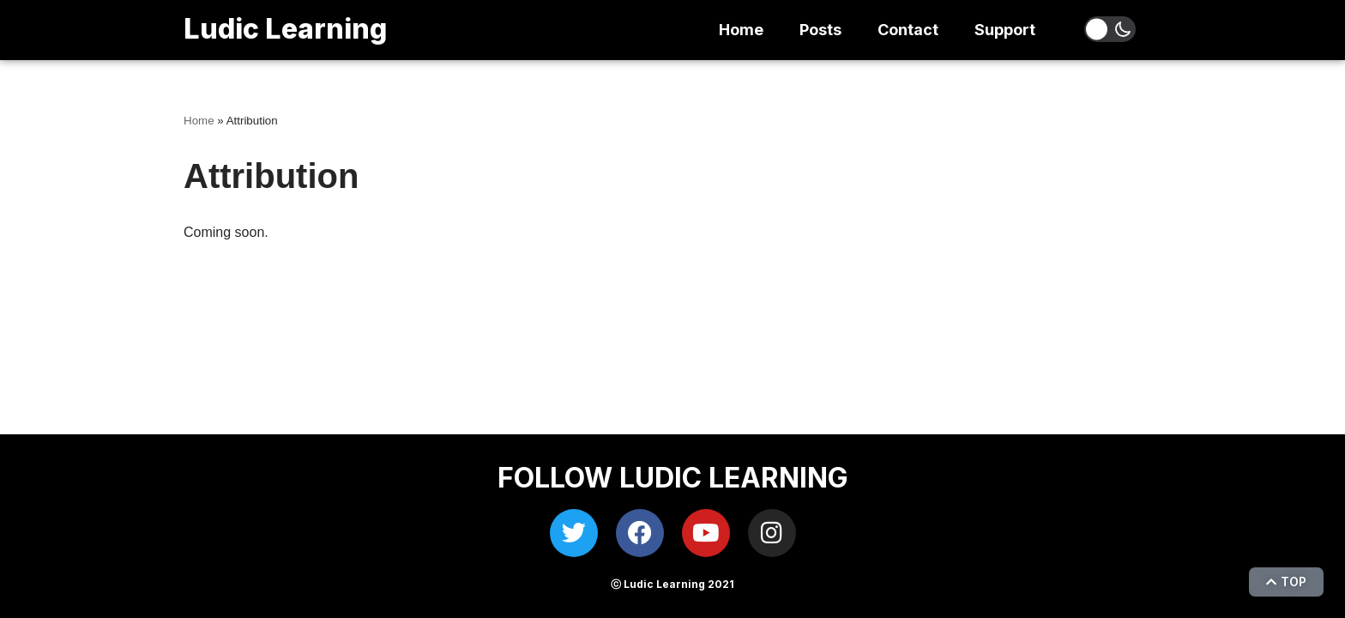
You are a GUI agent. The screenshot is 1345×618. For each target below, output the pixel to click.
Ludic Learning (285, 28)
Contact (908, 30)
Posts (820, 30)
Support (1004, 30)
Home (741, 30)
